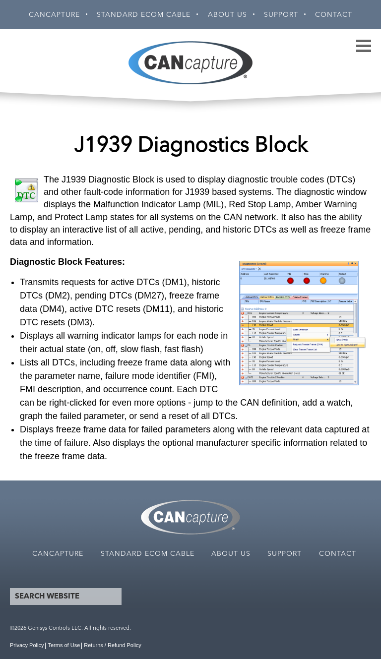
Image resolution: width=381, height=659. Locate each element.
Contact (333, 14)
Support (281, 14)
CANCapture (54, 14)
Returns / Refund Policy (112, 645)
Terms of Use (64, 645)
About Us (227, 14)
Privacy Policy (27, 645)
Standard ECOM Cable (143, 14)
